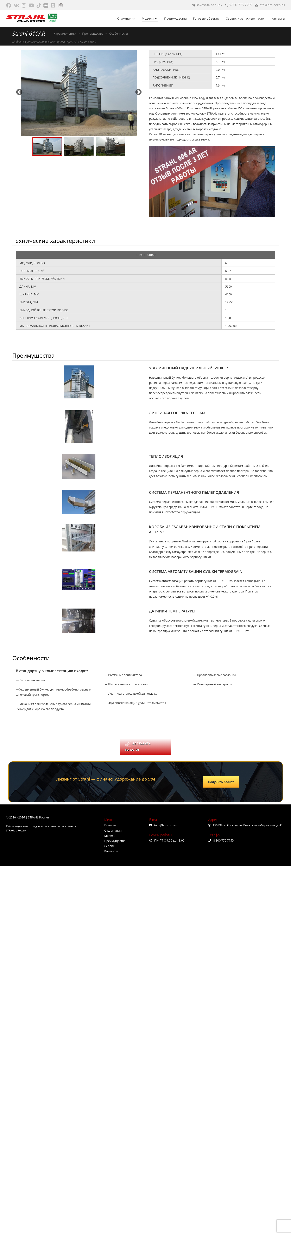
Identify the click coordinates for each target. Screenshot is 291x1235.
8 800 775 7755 (238, 5)
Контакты (111, 851)
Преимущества (92, 33)
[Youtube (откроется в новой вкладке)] (31, 5)
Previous (19, 91)
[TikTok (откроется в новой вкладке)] (38, 5)
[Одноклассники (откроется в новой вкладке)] (53, 5)
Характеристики (65, 33)
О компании (113, 830)
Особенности (118, 33)
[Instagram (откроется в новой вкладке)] (23, 5)
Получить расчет (221, 782)
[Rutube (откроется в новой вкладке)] (60, 5)
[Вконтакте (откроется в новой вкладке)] (16, 5)
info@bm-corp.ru (270, 5)
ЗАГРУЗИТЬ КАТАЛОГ (138, 746)
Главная (110, 825)
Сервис (109, 846)
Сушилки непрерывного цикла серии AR (51, 42)
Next (138, 91)
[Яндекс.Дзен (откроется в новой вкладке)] (46, 5)
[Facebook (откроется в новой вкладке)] (9, 5)
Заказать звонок (207, 5)
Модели (17, 42)
